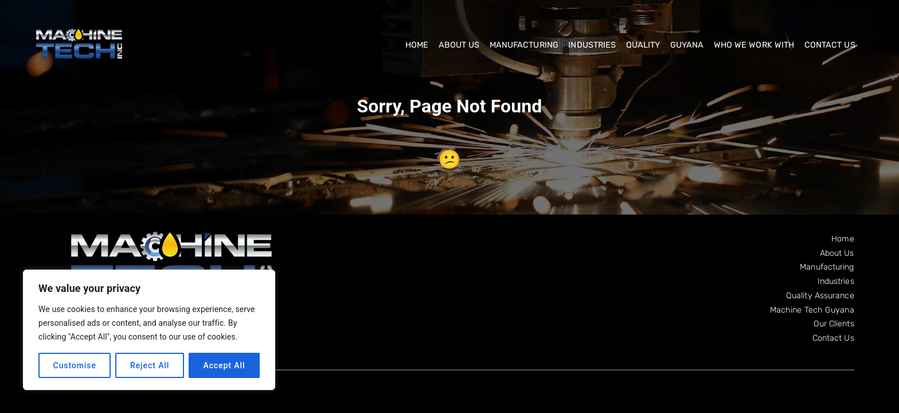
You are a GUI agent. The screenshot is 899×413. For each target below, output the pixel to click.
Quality (643, 45)
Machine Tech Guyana (812, 310)
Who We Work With (754, 45)
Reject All (149, 365)
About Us (459, 45)
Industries (592, 45)
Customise (74, 365)
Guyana (687, 45)
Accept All (224, 365)
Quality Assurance (820, 296)
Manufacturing (524, 45)
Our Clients (834, 324)
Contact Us (829, 45)
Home (416, 45)
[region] (149, 330)
